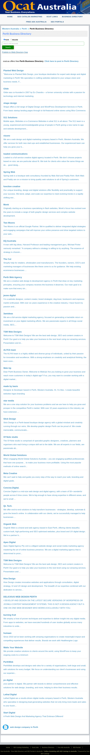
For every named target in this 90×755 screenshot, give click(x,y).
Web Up (7, 368)
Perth (24, 29)
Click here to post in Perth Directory (62, 61)
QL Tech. (7, 506)
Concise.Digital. (11, 488)
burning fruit (9, 615)
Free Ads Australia (36, 22)
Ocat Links (52, 17)
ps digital (8, 680)
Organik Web (9, 524)
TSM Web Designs (12, 332)
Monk (6, 204)
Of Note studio (10, 437)
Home (10, 17)
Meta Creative (10, 473)
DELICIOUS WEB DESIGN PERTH (20, 597)
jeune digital (9, 295)
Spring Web (9, 172)
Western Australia (10, 29)
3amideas (8, 313)
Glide (6, 89)
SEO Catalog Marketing (29, 17)
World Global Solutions (15, 455)
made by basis (10, 386)
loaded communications (15, 154)
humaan (7, 633)
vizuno (6, 136)
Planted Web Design (13, 70)
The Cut (7, 259)
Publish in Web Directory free (15, 52)
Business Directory (72, 17)
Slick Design (9, 419)
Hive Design (9, 578)
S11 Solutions (10, 117)
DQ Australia (9, 241)
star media (8, 401)
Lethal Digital (10, 694)
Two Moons (9, 223)
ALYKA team (9, 350)
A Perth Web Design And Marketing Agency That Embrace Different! (33, 716)
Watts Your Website (13, 647)
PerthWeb (8, 662)
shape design (10, 103)
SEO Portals (57, 22)
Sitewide (15, 40)
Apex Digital (9, 542)
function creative (11, 186)
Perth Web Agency (12, 277)
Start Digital (9, 713)
